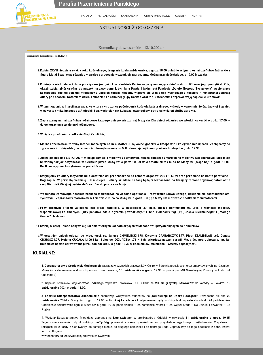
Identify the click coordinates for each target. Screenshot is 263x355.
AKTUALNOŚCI (107, 15)
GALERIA (180, 15)
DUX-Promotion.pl (140, 351)
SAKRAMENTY (130, 15)
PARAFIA (86, 15)
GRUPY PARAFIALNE (157, 15)
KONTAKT (198, 15)
